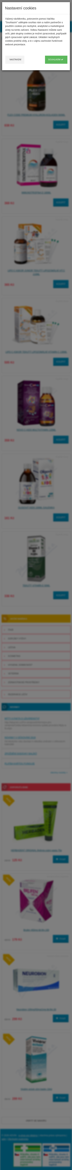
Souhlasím (55, 59)
